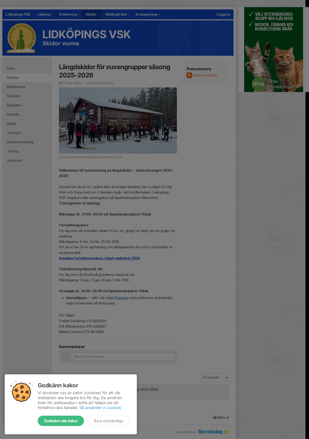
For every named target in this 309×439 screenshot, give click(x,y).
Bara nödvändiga (108, 420)
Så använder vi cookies (100, 407)
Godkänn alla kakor (61, 420)
